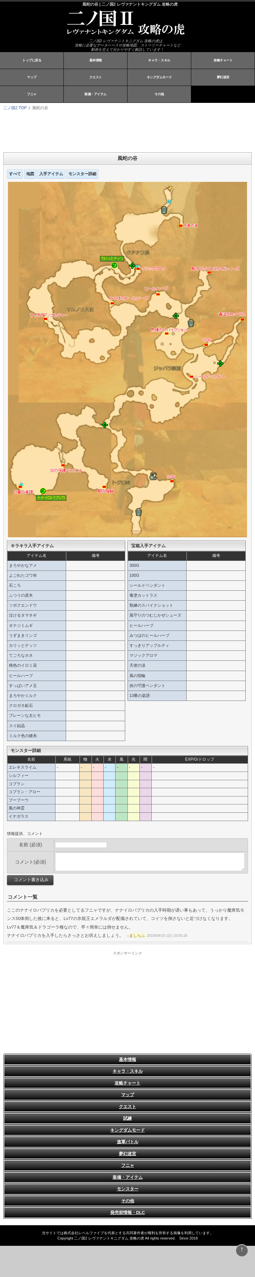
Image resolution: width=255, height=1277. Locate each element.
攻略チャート (222, 60)
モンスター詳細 (82, 174)
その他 (159, 94)
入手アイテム (51, 174)
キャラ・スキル (159, 60)
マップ (32, 77)
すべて (15, 174)
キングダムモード (159, 77)
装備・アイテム (95, 94)
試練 (127, 1118)
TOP (15, 108)
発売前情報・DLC (127, 1212)
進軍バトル (127, 1141)
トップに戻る (31, 60)
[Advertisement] (86, 130)
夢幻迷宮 (223, 77)
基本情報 (95, 60)
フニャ (32, 94)
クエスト (95, 77)
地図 (30, 174)
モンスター (127, 1188)
